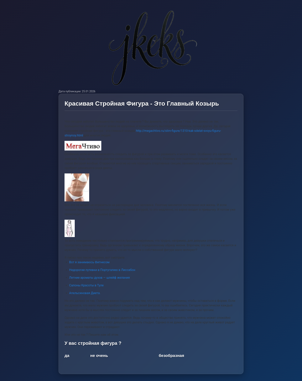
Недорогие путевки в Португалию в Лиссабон (102, 270)
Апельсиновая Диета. (85, 293)
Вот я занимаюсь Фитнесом (89, 262)
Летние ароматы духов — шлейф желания (99, 277)
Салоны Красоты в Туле (86, 285)
